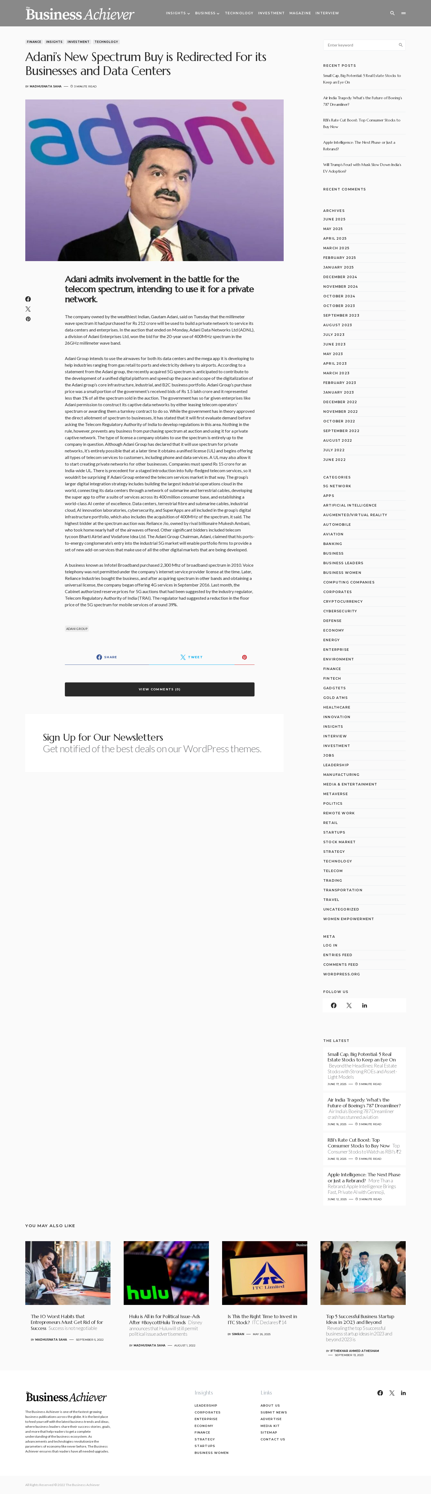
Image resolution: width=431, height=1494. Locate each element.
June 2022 (334, 460)
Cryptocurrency (343, 601)
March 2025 (336, 248)
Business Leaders (343, 563)
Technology (106, 42)
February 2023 (340, 383)
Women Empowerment (348, 919)
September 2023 (341, 315)
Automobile (337, 524)
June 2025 (334, 219)
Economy (333, 630)
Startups (334, 832)
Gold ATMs (335, 698)
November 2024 (340, 286)
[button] (392, 13)
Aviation (333, 534)
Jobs (328, 755)
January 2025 (338, 267)
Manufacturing (341, 775)
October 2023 (339, 306)
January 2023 (338, 392)
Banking (332, 544)
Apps (328, 496)
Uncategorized (341, 909)
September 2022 (341, 431)
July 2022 (334, 450)
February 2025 (339, 258)
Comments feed (341, 964)
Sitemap (269, 1432)
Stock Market (339, 842)
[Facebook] (333, 1005)
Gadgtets (334, 688)
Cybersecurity (340, 611)
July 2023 (334, 335)
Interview (335, 736)
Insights (54, 42)
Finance (34, 42)
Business (333, 553)
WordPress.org (341, 974)
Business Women (342, 573)
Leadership (336, 765)
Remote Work (339, 813)
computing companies (349, 582)
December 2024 (340, 277)
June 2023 (334, 344)
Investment (79, 42)
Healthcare (336, 707)
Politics (333, 803)
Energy (331, 640)
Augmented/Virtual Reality (355, 515)
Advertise (271, 1419)
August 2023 (337, 325)
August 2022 (337, 440)
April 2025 (335, 238)
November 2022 (340, 412)
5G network (337, 486)
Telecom (333, 871)
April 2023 (335, 363)
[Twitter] (349, 1005)
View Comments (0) (160, 689)
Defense (332, 621)
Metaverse (335, 794)
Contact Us (273, 1439)
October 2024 (339, 296)
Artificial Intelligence (350, 505)
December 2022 (340, 402)
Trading (332, 880)
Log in (330, 945)
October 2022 (339, 421)
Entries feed (337, 955)
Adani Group (76, 628)
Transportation (343, 890)
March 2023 (336, 373)
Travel (331, 900)
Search (400, 45)
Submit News (274, 1412)
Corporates (337, 592)
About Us (270, 1405)
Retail (330, 823)
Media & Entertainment (350, 784)
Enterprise (336, 650)
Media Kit (270, 1426)
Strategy (334, 852)
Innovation (336, 717)
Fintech (332, 678)
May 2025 (333, 229)
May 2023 (333, 354)
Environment (338, 659)
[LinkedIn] (364, 1005)
